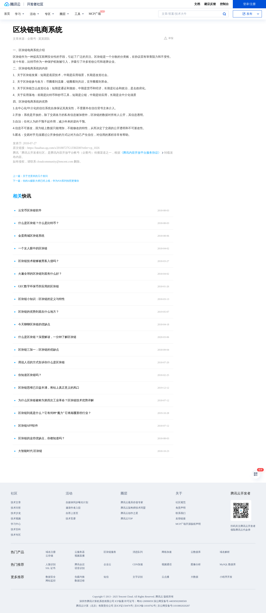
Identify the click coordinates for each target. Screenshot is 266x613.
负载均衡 (80, 576)
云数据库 (196, 552)
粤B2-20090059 (145, 601)
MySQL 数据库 (228, 564)
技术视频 (16, 518)
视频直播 (80, 555)
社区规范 (181, 502)
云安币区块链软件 (29, 210)
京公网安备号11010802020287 (174, 605)
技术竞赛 (71, 518)
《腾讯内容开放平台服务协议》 (140, 152)
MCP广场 (95, 13)
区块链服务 (110, 552)
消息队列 (138, 552)
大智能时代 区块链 (30, 451)
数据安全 (51, 576)
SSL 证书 (50, 568)
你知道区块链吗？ (29, 375)
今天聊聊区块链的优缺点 (34, 324)
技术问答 (16, 507)
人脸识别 (51, 564)
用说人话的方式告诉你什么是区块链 (41, 362)
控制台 (224, 4)
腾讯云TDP (127, 518)
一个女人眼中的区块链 (32, 248)
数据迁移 (80, 580)
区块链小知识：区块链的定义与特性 (41, 299)
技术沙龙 (16, 513)
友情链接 (181, 518)
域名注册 (51, 552)
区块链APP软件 (28, 425)
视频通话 (167, 564)
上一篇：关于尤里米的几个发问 (30, 176)
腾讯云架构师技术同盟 (133, 507)
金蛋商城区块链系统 (31, 235)
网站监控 (51, 580)
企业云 (107, 564)
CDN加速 (138, 564)
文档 (197, 4)
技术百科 (16, 529)
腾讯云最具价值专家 (132, 502)
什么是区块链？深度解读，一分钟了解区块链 (47, 337)
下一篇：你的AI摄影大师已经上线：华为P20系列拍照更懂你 (46, 180)
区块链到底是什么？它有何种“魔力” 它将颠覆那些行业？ (54, 413)
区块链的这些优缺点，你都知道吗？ (41, 438)
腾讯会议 (80, 564)
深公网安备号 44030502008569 (170, 601)
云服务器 (80, 552)
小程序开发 (226, 576)
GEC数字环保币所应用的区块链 (38, 286)
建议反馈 (210, 4)
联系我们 (181, 513)
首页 (7, 13)
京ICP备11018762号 (145, 605)
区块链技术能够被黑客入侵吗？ (38, 261)
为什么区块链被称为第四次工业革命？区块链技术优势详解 (56, 400)
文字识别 (138, 576)
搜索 (224, 14)
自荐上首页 (72, 513)
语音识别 (80, 568)
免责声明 (181, 507)
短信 (106, 576)
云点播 (165, 576)
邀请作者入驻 (73, 507)
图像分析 (196, 564)
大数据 (194, 576)
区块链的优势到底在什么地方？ (38, 311)
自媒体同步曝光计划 (77, 502)
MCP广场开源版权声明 (188, 523)
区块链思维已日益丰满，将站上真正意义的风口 (48, 387)
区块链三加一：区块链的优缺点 (38, 349)
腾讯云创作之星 (129, 513)
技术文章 (16, 502)
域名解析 (225, 552)
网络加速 (167, 552)
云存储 (49, 555)
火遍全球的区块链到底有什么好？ (40, 273)
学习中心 (16, 523)
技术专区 (16, 534)
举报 (168, 38)
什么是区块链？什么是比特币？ (38, 223)
